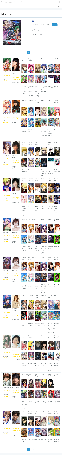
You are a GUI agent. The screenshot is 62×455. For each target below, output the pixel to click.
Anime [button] (31, 2)
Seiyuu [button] (16, 2)
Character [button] (23, 2)
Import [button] (54, 24)
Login (52, 6)
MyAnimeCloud (6, 2)
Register (59, 6)
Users (36, 2)
